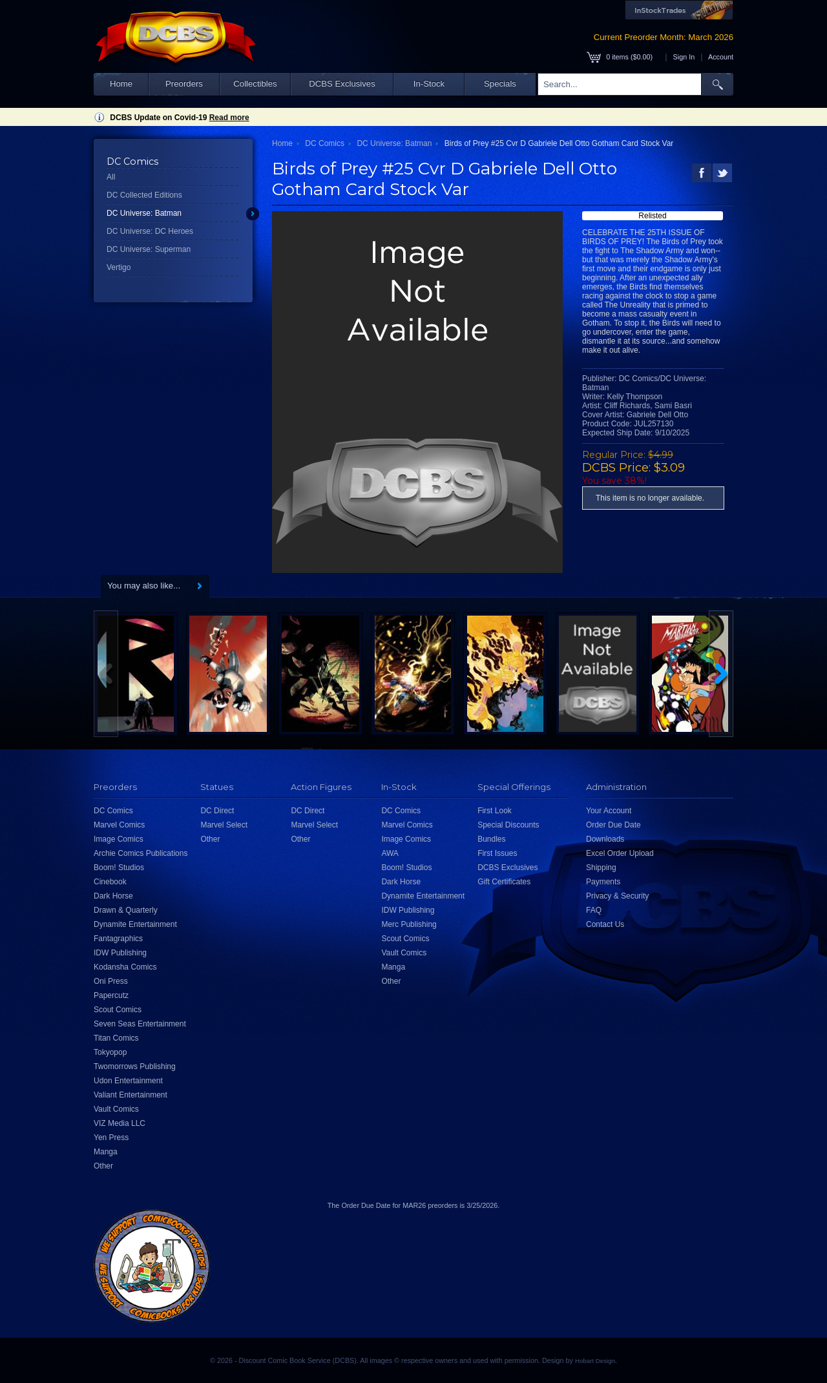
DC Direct (217, 810)
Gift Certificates (503, 881)
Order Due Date (613, 824)
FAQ (594, 910)
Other (103, 1165)
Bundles (491, 839)
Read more (229, 117)
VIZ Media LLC (119, 1123)
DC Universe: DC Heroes (150, 231)
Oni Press (111, 981)
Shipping (601, 867)
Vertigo (119, 267)
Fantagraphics (118, 938)
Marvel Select (223, 824)
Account (720, 57)
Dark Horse (113, 895)
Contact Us (605, 924)
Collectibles (255, 83)
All (111, 177)
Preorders (184, 83)
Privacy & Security (617, 895)
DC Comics (324, 143)
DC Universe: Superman (149, 249)
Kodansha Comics (125, 967)
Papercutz (111, 995)
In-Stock (429, 83)
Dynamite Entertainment (135, 924)
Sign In (684, 57)
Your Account (608, 810)
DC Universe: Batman (144, 213)
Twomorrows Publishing (135, 1066)
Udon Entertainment (128, 1080)
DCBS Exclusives (342, 83)
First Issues (497, 853)
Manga (106, 1151)
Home (121, 83)
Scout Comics (117, 1009)
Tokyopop (110, 1052)
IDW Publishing (120, 952)
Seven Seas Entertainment (140, 1023)
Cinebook (110, 881)
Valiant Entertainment (130, 1094)
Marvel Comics (119, 824)
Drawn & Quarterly (126, 910)
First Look (494, 810)
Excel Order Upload (620, 853)
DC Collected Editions (144, 195)
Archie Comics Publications (140, 853)
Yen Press (111, 1137)
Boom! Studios (119, 867)
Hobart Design (595, 1360)
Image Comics (118, 839)
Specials (500, 83)
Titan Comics (116, 1038)
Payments (603, 881)
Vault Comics (116, 1109)
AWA (389, 853)
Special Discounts (508, 824)
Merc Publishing (408, 924)
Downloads (605, 839)
